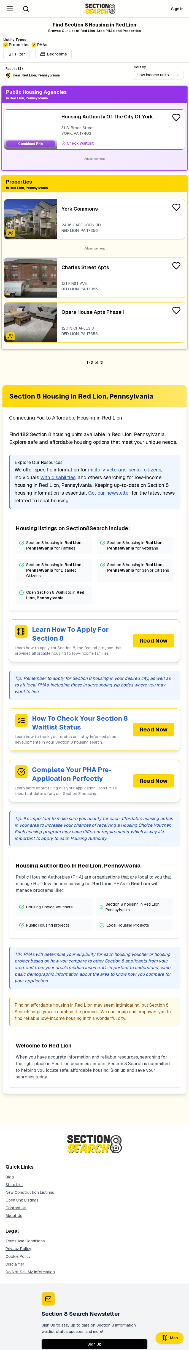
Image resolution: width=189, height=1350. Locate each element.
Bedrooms (53, 54)
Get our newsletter (109, 493)
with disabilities (57, 477)
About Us (14, 1215)
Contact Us (16, 1208)
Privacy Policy (18, 1248)
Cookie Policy (18, 1256)
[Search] (26, 9)
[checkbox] (5, 45)
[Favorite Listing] (176, 118)
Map (169, 1338)
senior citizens (145, 470)
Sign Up (94, 1344)
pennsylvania (48, 75)
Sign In (177, 9)
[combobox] (158, 75)
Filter (16, 54)
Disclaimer (15, 1264)
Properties (16, 45)
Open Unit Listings (22, 1200)
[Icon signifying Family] (10, 233)
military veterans (107, 470)
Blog (10, 1177)
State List (14, 1184)
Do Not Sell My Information (30, 1272)
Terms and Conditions (25, 1241)
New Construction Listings (30, 1192)
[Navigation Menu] (9, 9)
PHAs (39, 45)
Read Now (154, 641)
